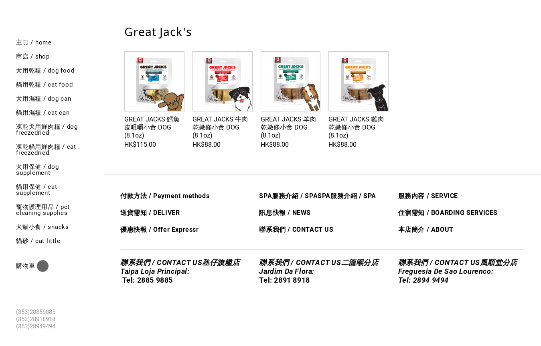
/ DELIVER (163, 213)
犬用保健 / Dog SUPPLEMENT (37, 169)
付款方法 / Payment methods (164, 196)
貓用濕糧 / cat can (43, 112)
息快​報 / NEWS (288, 213)
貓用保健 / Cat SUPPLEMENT (36, 189)
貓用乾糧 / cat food (44, 84)
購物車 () (32, 266)
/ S (362, 196)
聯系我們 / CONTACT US (296, 229)
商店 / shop (33, 56)
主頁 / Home (34, 42)
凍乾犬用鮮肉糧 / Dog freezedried (47, 129)
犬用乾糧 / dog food (45, 70)
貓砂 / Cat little (38, 241)
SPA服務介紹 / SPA (288, 196)
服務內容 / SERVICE (428, 196)
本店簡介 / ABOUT (426, 229)
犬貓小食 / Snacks (42, 227)
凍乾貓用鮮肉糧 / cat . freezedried (48, 149)
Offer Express (174, 229)
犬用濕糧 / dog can (43, 98)
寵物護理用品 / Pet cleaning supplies (43, 210)
